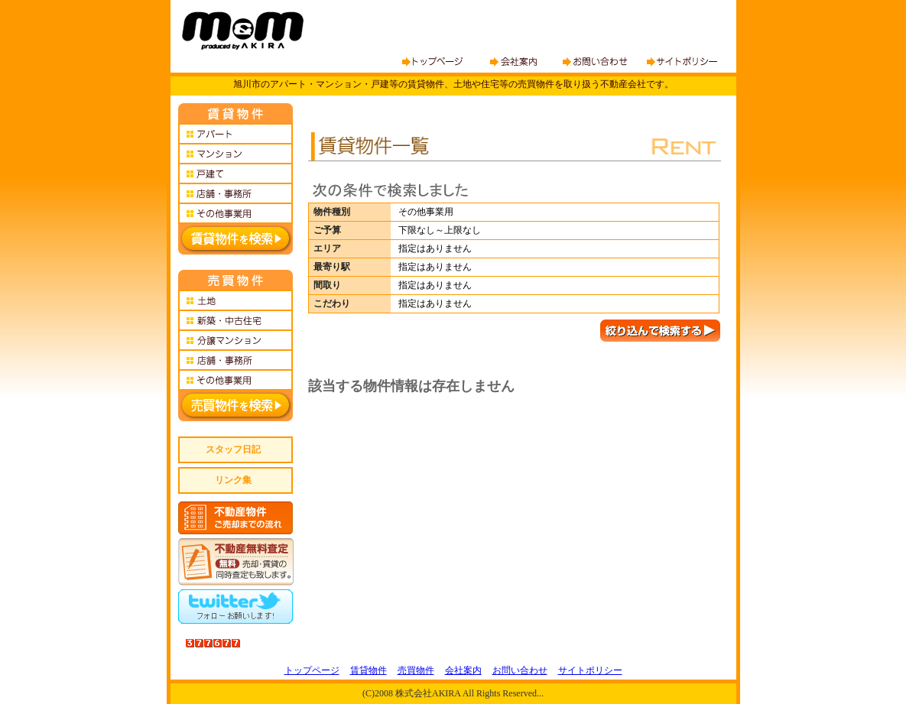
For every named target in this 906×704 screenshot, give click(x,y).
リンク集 (233, 480)
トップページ (311, 670)
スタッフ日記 (233, 449)
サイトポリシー (590, 670)
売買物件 (416, 670)
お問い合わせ (519, 670)
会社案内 (463, 670)
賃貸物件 (368, 670)
